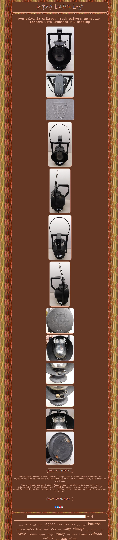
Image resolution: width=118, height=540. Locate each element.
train (39, 529)
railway (60, 534)
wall (59, 530)
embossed (21, 529)
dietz (53, 529)
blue (84, 525)
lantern (94, 524)
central (42, 535)
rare (59, 524)
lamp (67, 529)
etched (46, 529)
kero (97, 530)
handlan (21, 525)
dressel (74, 534)
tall (34, 525)
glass (87, 530)
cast (68, 535)
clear (92, 530)
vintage (78, 529)
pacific (78, 525)
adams (28, 524)
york (102, 530)
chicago (50, 534)
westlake (69, 524)
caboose (83, 535)
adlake (22, 534)
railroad (95, 533)
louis (40, 525)
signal (49, 524)
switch (30, 529)
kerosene (32, 534)
